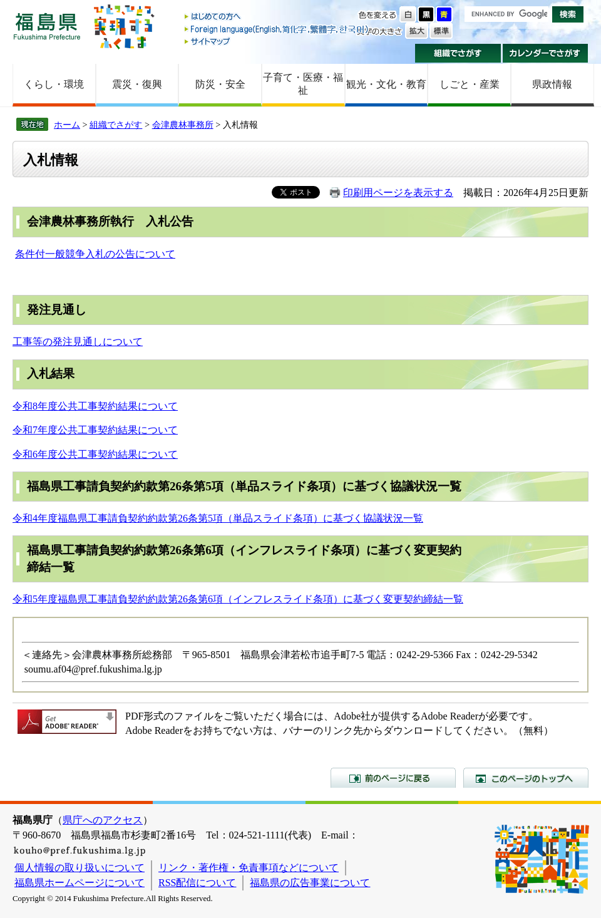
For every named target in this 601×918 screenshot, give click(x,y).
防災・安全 (220, 84)
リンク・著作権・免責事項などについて (248, 867)
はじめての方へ (277, 17)
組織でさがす (458, 53)
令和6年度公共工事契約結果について (95, 454)
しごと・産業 (469, 84)
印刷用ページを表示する (398, 192)
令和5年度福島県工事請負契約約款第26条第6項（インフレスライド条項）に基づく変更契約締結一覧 (238, 599)
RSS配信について (197, 882)
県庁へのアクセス (103, 820)
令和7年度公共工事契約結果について (95, 430)
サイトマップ (277, 41)
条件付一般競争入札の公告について (95, 254)
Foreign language (277, 29)
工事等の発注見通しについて (78, 341)
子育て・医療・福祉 (303, 84)
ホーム (67, 125)
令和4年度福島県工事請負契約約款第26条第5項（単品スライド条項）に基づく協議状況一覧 (218, 518)
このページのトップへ (525, 778)
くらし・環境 (54, 84)
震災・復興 (137, 84)
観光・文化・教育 (386, 84)
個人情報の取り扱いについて (79, 867)
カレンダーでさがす (545, 53)
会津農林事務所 (182, 125)
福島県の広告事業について (310, 882)
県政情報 (552, 84)
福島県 (47, 26)
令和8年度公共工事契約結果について (95, 406)
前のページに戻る (393, 778)
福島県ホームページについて (79, 882)
